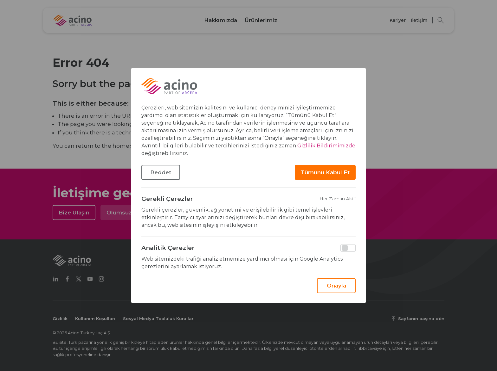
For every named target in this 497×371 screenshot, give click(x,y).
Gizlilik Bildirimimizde (326, 146)
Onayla (336, 285)
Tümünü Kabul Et (325, 172)
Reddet (160, 172)
